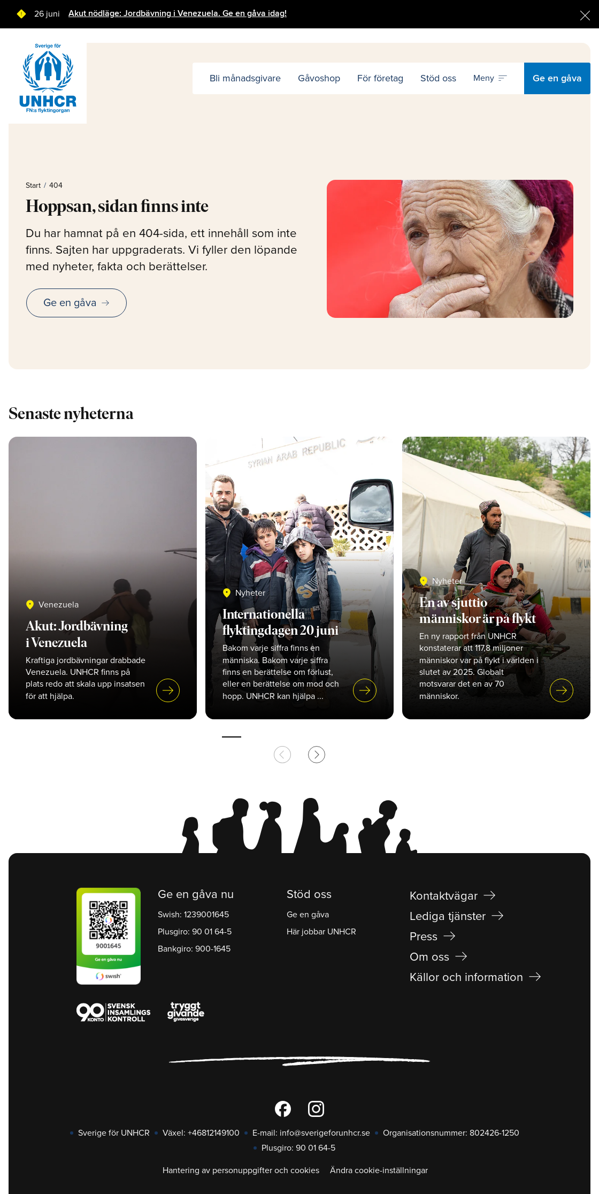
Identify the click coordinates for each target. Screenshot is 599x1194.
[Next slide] (316, 754)
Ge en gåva (557, 78)
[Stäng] (585, 14)
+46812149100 (214, 1133)
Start (33, 185)
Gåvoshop (319, 78)
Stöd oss (438, 78)
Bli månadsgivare (245, 78)
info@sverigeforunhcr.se (325, 1133)
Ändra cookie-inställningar (379, 1170)
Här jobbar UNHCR (321, 931)
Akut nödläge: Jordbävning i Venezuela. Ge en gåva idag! (177, 14)
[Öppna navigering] (490, 78)
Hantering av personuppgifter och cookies (241, 1170)
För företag (380, 78)
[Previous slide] (282, 754)
